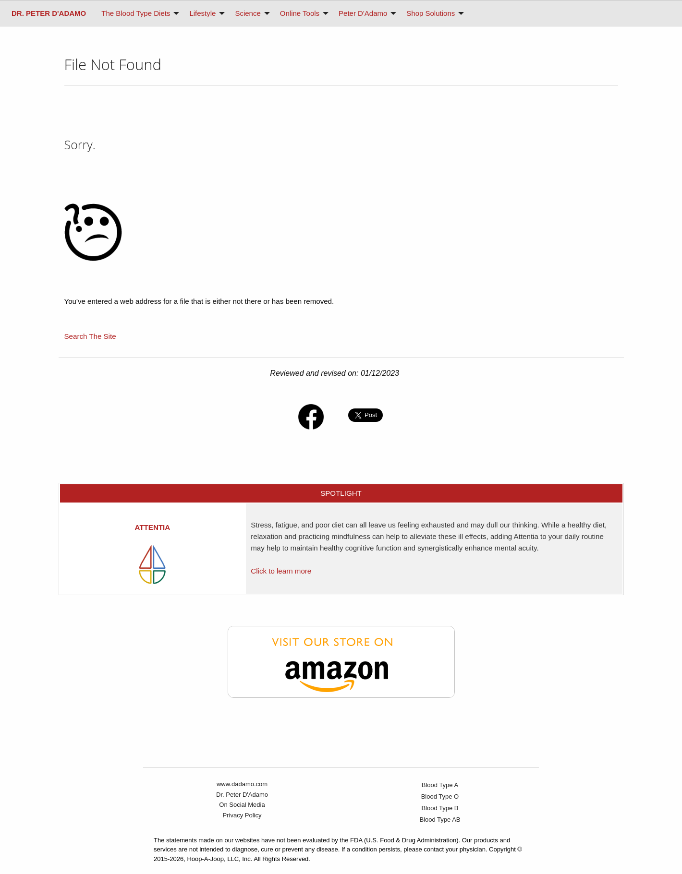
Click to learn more (281, 571)
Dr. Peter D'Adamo (242, 794)
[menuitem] (49, 13)
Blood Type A (440, 785)
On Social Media (242, 804)
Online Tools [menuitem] (299, 13)
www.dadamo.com (242, 784)
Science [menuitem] (247, 13)
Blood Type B (439, 808)
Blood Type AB (439, 819)
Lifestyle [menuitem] (202, 13)
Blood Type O (440, 796)
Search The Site (90, 336)
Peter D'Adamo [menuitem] (363, 13)
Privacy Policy (242, 815)
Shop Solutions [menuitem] (430, 13)
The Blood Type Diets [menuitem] (135, 13)
